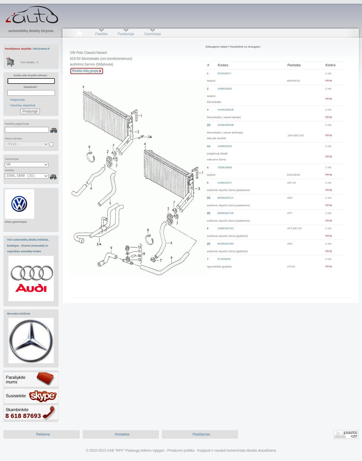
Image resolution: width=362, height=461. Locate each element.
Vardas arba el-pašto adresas (31, 75)
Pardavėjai (126, 34)
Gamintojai (152, 34)
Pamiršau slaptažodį (22, 105)
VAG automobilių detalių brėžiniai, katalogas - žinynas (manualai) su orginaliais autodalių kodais (28, 245)
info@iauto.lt (41, 48)
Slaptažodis (30, 87)
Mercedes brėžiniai (18, 313)
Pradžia (79, 34)
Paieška (101, 34)
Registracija (17, 99)
